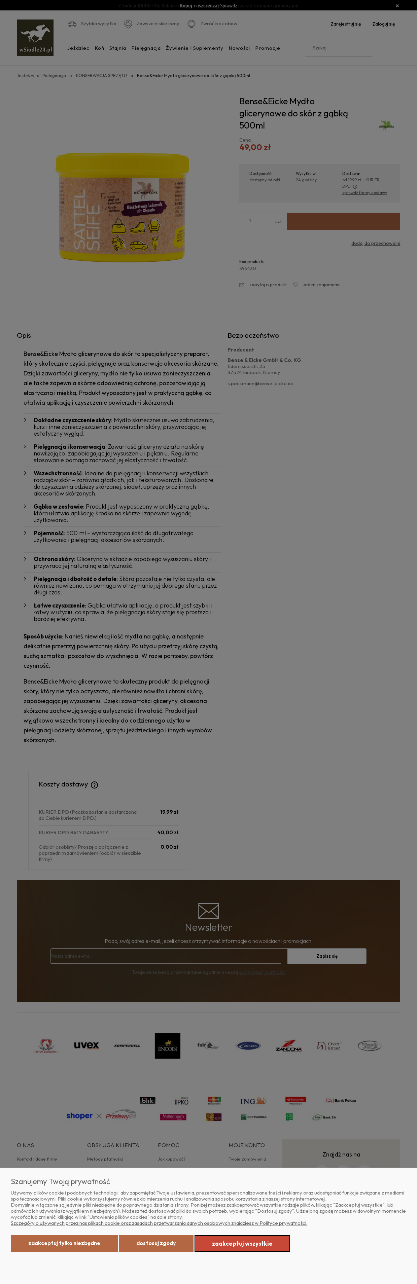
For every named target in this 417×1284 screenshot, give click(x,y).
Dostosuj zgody (156, 1243)
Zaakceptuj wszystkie (242, 1243)
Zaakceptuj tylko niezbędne (64, 1243)
